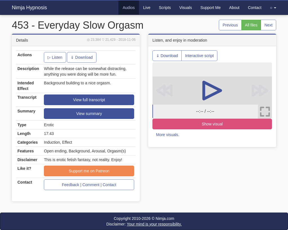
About (234, 7)
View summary (89, 113)
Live (146, 7)
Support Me (210, 7)
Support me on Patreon (89, 171)
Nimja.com (165, 218)
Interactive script (199, 55)
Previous (230, 25)
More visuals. (167, 134)
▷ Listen (55, 57)
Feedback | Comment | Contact (89, 184)
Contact (254, 7)
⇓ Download (82, 57)
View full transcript (89, 100)
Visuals (185, 7)
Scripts (165, 7)
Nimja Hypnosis (29, 7)
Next (268, 25)
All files (251, 25)
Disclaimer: (144, 224)
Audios (129, 7)
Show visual (212, 124)
